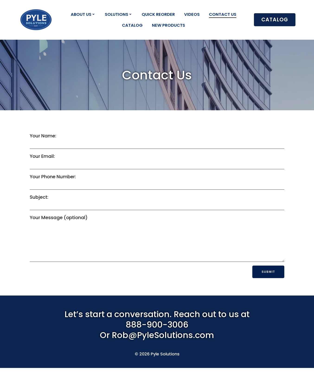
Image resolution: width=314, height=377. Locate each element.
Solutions (119, 14)
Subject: (157, 203)
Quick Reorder (158, 14)
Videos (192, 14)
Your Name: (157, 141)
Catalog (132, 25)
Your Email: (157, 162)
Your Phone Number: (157, 182)
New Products (168, 25)
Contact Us (223, 14)
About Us (83, 14)
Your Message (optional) (157, 242)
